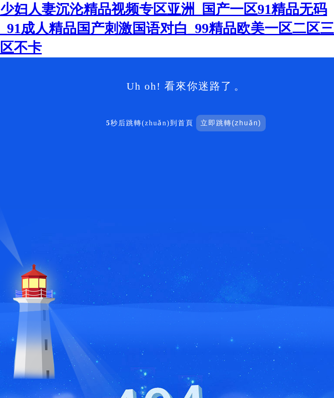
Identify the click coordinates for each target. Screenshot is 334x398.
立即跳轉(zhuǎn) (230, 123)
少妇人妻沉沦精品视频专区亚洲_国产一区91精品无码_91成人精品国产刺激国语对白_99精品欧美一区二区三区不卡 (167, 28)
